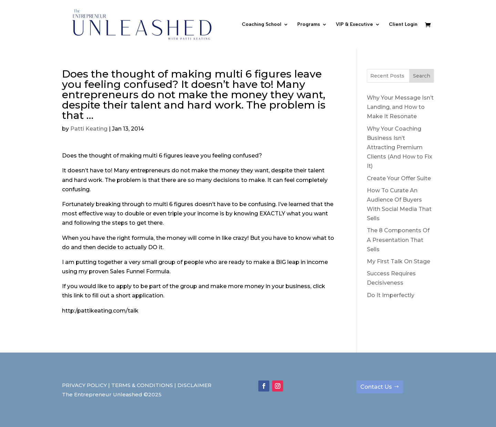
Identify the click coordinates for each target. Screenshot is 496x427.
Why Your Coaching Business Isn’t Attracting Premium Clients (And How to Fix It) (399, 147)
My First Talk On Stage (398, 261)
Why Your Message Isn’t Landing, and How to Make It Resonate (400, 107)
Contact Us (376, 387)
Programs (308, 24)
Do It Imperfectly (390, 295)
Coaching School (261, 24)
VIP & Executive (354, 24)
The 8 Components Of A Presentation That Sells (398, 239)
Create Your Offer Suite (399, 178)
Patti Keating (88, 128)
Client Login (403, 24)
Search (421, 76)
